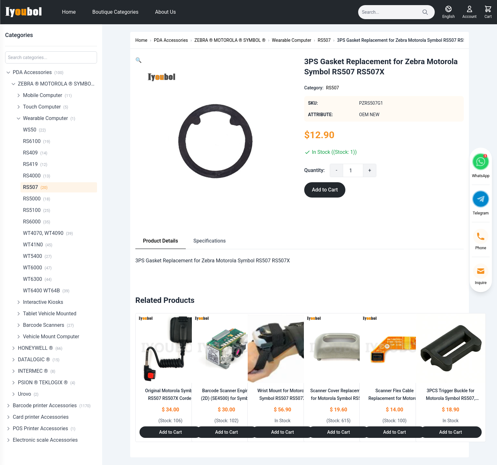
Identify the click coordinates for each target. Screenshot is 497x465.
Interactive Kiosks (43, 302)
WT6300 (37, 279)
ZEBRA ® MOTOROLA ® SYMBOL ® (57, 84)
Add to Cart (325, 190)
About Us (165, 12)
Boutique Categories (115, 12)
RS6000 (36, 222)
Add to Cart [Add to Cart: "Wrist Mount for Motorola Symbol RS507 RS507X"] (282, 432)
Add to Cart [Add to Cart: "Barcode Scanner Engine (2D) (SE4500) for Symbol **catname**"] (226, 432)
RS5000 (36, 199)
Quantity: (314, 170)
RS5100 (36, 210)
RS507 (35, 187)
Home (69, 12)
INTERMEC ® (36, 371)
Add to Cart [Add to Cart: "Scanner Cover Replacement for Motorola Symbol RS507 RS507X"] (338, 432)
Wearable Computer (49, 118)
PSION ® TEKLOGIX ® (46, 382)
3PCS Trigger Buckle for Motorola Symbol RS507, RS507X (450, 398)
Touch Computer (45, 107)
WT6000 (37, 268)
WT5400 (37, 256)
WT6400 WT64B (46, 291)
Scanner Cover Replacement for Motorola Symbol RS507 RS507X (338, 398)
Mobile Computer (47, 95)
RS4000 (36, 176)
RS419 (35, 164)
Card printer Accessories (41, 417)
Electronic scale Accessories (45, 440)
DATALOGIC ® (38, 359)
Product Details (160, 241)
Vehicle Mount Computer (51, 337)
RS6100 (36, 141)
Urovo (28, 394)
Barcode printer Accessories (52, 405)
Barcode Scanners (48, 325)
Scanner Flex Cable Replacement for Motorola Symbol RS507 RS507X (394, 398)
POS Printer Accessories (44, 428)
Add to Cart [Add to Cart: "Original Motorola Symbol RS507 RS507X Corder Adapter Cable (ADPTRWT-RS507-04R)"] (170, 432)
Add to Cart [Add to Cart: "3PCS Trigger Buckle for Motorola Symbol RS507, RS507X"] (450, 432)
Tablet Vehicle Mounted (49, 314)
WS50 (34, 130)
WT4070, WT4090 (48, 233)
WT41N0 (37, 245)
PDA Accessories (38, 72)
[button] (138, 60)
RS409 (35, 153)
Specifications (209, 241)
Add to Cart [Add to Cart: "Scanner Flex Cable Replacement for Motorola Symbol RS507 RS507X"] (394, 432)
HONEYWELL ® (40, 348)
